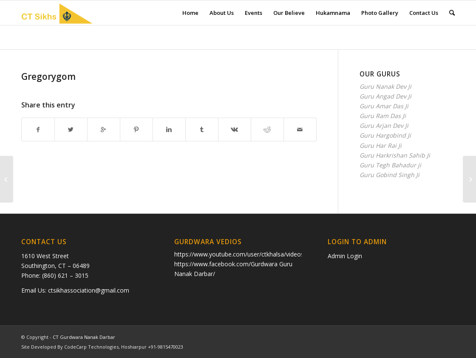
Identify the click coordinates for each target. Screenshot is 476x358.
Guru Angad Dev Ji (385, 96)
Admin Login (345, 256)
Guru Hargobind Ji (385, 135)
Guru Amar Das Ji (384, 106)
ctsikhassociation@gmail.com (88, 290)
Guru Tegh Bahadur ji (390, 165)
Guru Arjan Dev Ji (384, 125)
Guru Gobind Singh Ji (389, 175)
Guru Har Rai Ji (381, 145)
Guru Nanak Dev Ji (385, 86)
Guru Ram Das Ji (383, 116)
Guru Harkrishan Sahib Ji (395, 155)
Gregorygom (48, 76)
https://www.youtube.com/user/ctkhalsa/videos (239, 254)
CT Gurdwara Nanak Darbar (84, 337)
